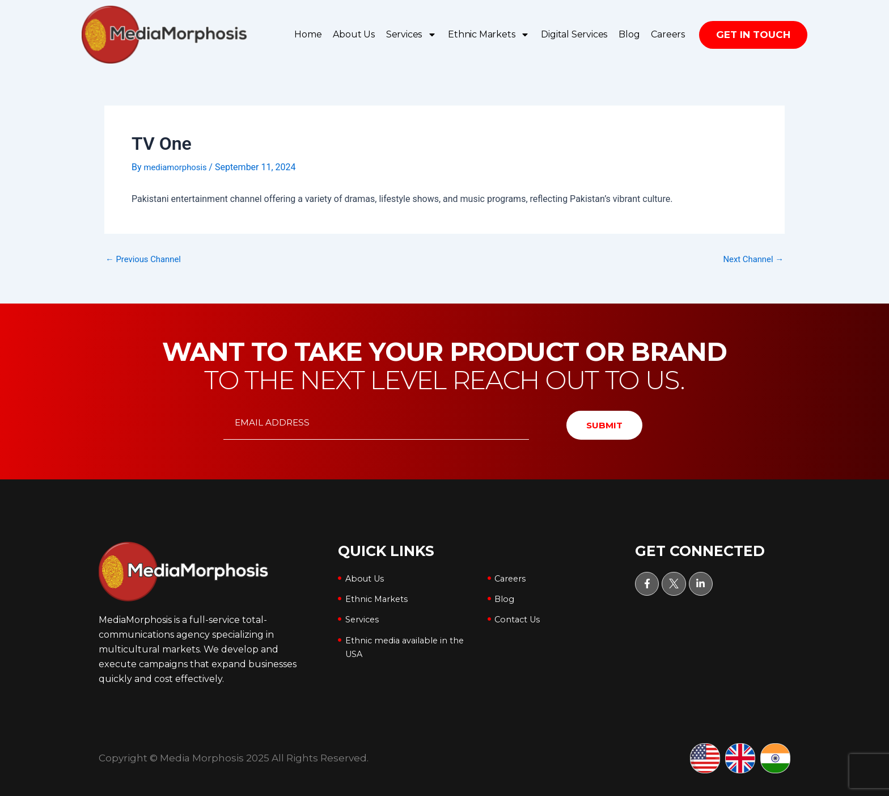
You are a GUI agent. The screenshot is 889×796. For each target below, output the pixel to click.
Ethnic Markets (489, 34)
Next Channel (751, 259)
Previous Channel (146, 259)
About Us (353, 34)
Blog (629, 34)
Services (411, 34)
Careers (668, 34)
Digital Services (574, 34)
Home (307, 34)
